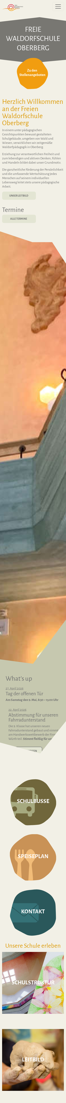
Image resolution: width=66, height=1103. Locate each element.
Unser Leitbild (18, 195)
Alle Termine (18, 218)
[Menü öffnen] (58, 6)
